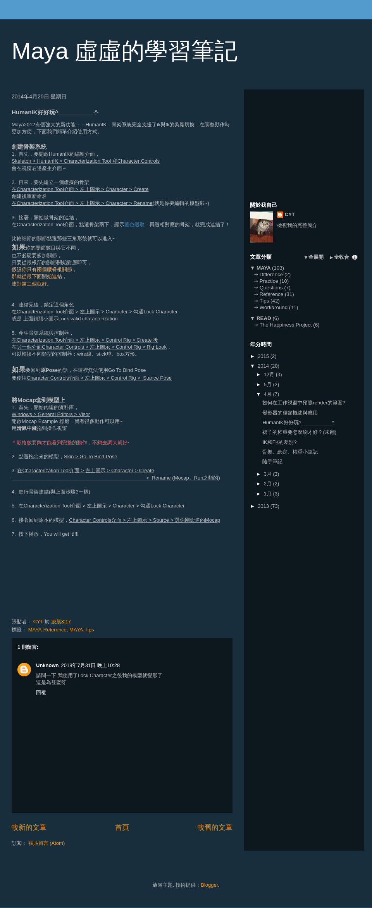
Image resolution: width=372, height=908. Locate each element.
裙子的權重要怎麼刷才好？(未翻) (299, 432)
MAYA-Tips (81, 630)
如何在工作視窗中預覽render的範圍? (303, 403)
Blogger (209, 885)
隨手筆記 (272, 461)
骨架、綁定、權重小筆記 (290, 452)
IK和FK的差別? (279, 442)
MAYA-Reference (47, 630)
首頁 (122, 827)
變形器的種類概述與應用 (290, 413)
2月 (268, 484)
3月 (268, 474)
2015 (264, 356)
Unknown (47, 665)
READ (263, 318)
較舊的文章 (215, 827)
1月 (268, 494)
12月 (270, 374)
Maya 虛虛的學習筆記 (125, 51)
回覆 (41, 692)
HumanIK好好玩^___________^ (298, 422)
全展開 (316, 257)
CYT (290, 214)
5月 (268, 384)
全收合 (341, 257)
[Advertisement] (308, 143)
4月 (268, 394)
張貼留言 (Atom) (46, 843)
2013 (264, 506)
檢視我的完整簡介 (297, 225)
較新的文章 (29, 827)
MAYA (263, 268)
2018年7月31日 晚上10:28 (90, 665)
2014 (264, 366)
